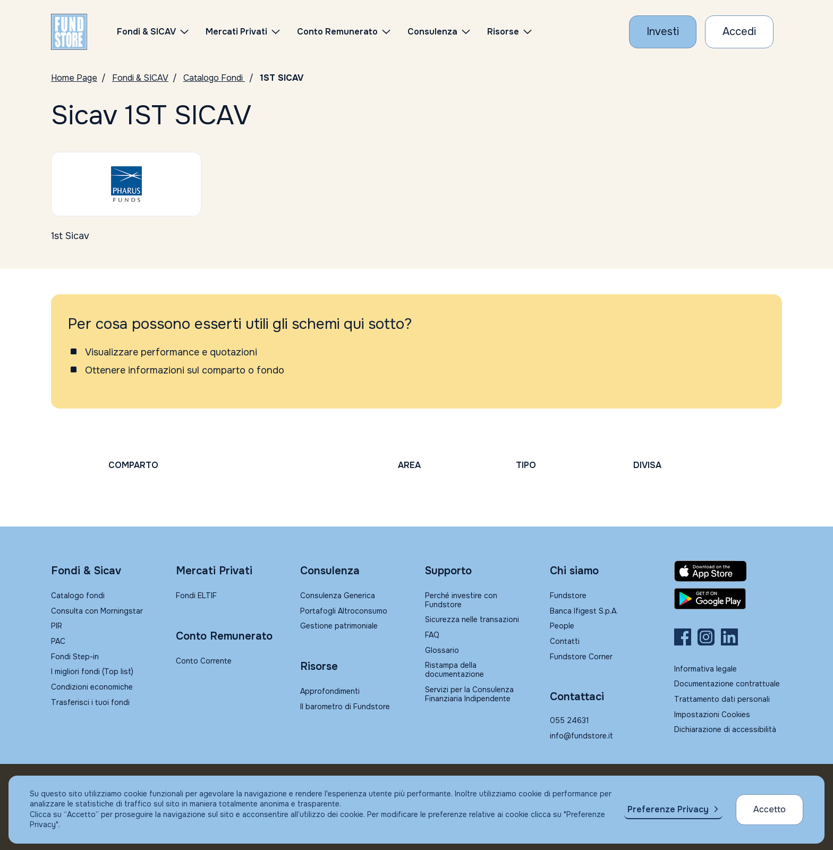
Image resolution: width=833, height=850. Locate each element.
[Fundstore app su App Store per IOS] (728, 571)
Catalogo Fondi (214, 77)
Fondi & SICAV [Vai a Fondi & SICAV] (140, 77)
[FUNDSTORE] (69, 32)
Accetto (769, 809)
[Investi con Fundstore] (662, 31)
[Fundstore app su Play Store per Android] (728, 598)
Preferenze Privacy (668, 809)
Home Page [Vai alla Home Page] (74, 77)
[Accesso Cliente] (739, 31)
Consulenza (432, 31)
